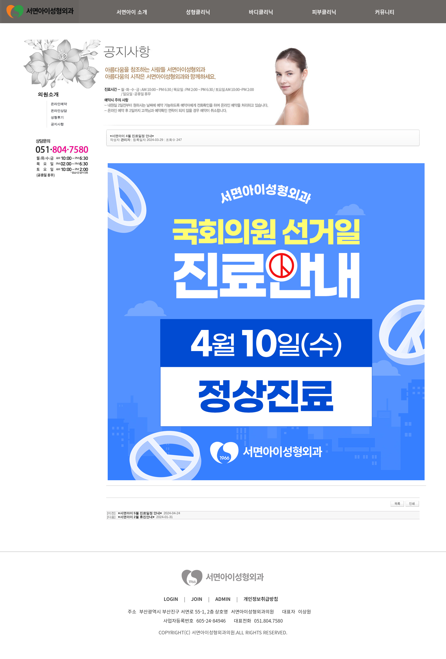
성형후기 (57, 117)
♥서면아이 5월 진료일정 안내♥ (140, 513)
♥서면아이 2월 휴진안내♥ (136, 517)
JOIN (196, 598)
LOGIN (171, 598)
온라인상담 (59, 110)
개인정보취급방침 (261, 598)
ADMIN (223, 598)
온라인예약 (59, 104)
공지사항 (57, 124)
